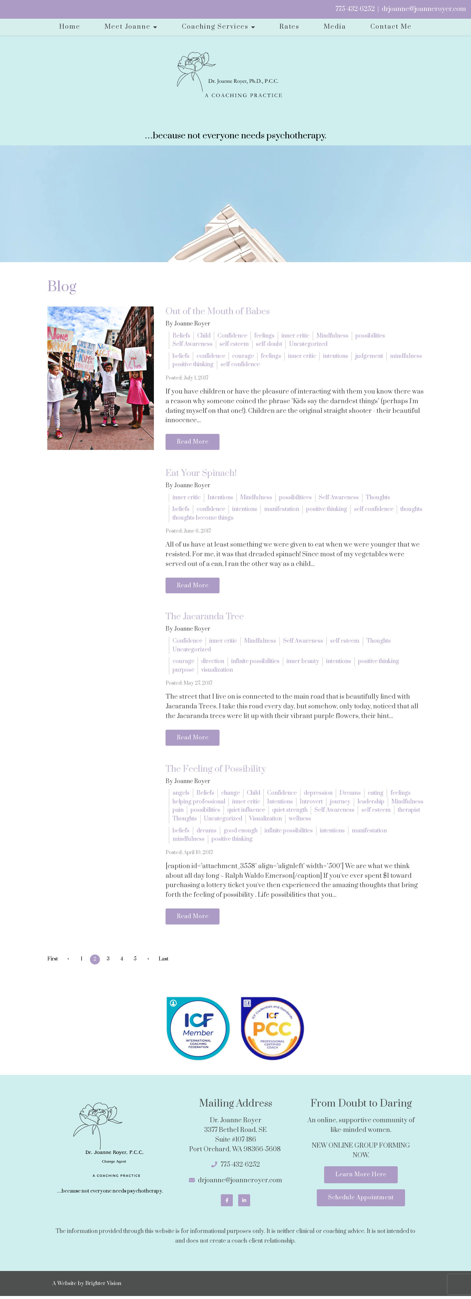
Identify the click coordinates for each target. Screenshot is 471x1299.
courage (243, 356)
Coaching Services (215, 27)
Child (204, 336)
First (52, 962)
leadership (370, 803)
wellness (300, 821)
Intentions (220, 498)
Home (69, 27)
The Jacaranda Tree (205, 618)
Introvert (311, 803)
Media (335, 27)
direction (212, 663)
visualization (217, 671)
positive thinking (193, 364)
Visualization (265, 821)
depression (318, 795)
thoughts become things (203, 518)
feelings (264, 336)
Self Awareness (193, 344)
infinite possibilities (255, 663)
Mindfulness (332, 336)
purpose (183, 671)
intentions (335, 356)
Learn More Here (360, 1178)
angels (181, 795)
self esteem (234, 344)
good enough (240, 832)
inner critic (295, 336)
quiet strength (289, 812)
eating (375, 795)
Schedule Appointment (361, 1202)
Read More (194, 442)
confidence (211, 356)
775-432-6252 (355, 9)
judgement (369, 356)
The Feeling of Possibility (216, 771)
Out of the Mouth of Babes (218, 311)
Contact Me (391, 27)
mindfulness (406, 356)
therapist (409, 812)
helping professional (199, 803)
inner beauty (302, 663)
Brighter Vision (103, 1286)
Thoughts (378, 498)
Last (168, 962)
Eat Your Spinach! (201, 474)
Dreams (350, 795)
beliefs (181, 356)
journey (340, 803)
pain (178, 812)
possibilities (370, 336)
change (230, 795)
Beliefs (181, 336)
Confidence (232, 336)
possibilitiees (295, 498)
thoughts (411, 510)
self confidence (240, 364)
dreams (207, 832)
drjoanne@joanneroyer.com (424, 9)
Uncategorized (308, 344)
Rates (289, 27)
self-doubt (269, 344)
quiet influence (246, 812)
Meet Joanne (128, 27)
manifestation (281, 510)
